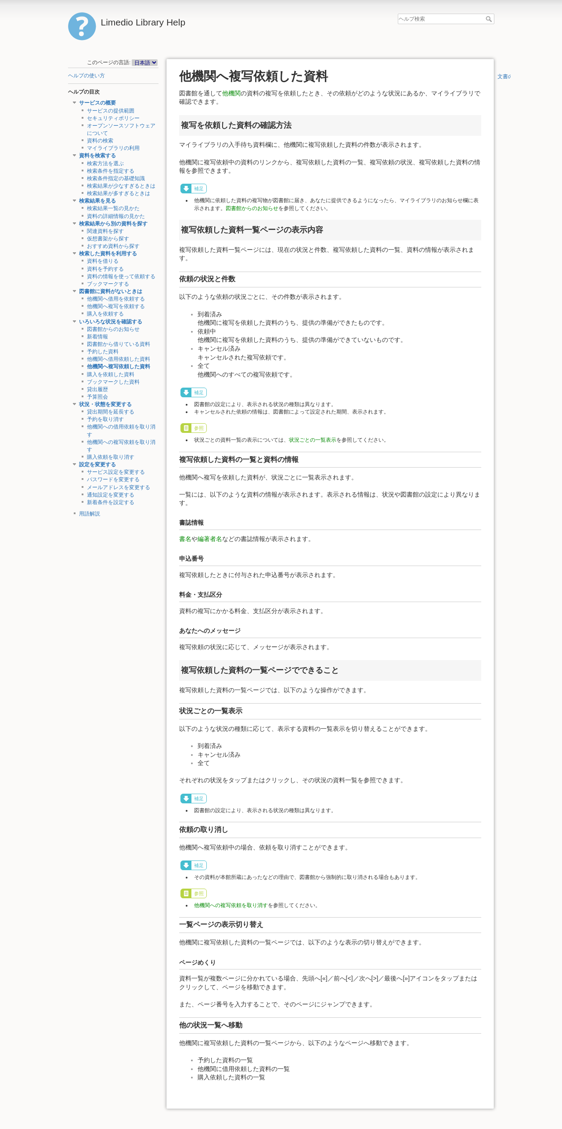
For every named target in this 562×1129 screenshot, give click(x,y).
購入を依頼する (105, 314)
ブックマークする (108, 284)
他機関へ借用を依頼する (116, 299)
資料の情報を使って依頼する (121, 276)
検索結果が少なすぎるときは (121, 186)
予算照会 (97, 397)
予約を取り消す (105, 419)
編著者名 (210, 538)
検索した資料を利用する (108, 253)
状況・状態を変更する (105, 404)
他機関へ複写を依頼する (116, 306)
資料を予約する (105, 269)
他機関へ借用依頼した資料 (118, 359)
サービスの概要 (97, 103)
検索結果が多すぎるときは (118, 193)
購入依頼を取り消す (110, 457)
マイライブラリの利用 (113, 148)
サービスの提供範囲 (110, 111)
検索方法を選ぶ (105, 163)
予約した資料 (103, 352)
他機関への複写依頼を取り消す (231, 905)
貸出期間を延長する (110, 412)
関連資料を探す (105, 231)
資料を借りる (103, 261)
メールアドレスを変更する (118, 487)
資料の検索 (100, 141)
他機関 (231, 93)
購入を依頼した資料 (110, 374)
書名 (185, 538)
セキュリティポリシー (113, 118)
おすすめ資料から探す (113, 246)
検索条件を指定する (110, 171)
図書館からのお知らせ (113, 329)
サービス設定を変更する (116, 472)
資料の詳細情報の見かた (116, 216)
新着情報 (97, 337)
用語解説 (89, 514)
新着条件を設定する (110, 502)
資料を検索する (97, 155)
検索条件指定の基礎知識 (116, 178)
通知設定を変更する (110, 495)
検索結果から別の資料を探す (113, 224)
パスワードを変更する (113, 479)
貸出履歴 (97, 389)
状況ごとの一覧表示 (312, 440)
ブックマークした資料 (113, 382)
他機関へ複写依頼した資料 (118, 366)
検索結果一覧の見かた (113, 208)
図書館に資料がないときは (110, 291)
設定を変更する (97, 464)
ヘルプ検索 (490, 19)
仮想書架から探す (108, 239)
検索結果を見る (97, 201)
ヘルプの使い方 (86, 76)
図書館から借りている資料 (118, 344)
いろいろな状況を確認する (110, 322)
